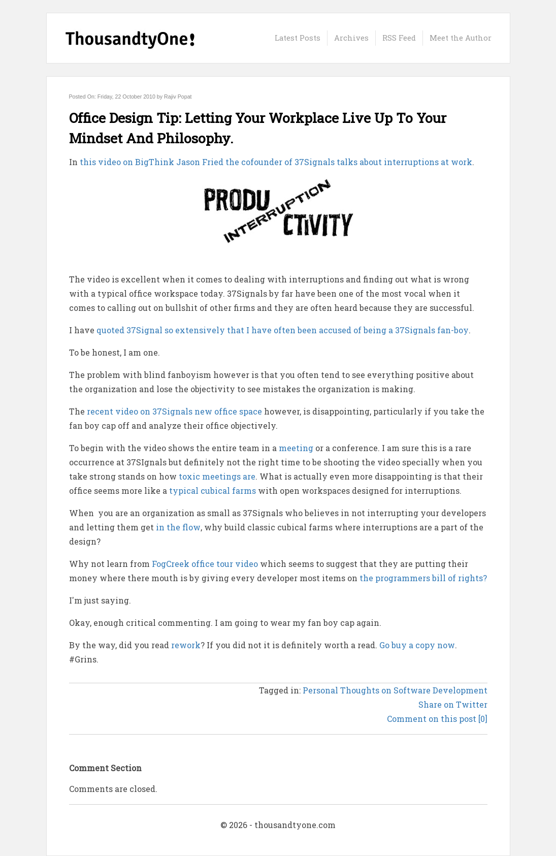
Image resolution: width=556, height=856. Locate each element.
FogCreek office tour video (205, 563)
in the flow (178, 527)
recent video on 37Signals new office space (174, 411)
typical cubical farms (212, 490)
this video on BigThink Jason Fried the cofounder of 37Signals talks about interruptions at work (276, 161)
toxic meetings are (217, 476)
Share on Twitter (452, 704)
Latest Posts (297, 38)
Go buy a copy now (417, 645)
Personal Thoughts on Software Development (395, 690)
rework (186, 645)
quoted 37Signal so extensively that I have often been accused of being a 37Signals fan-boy (282, 330)
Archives (351, 38)
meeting (296, 447)
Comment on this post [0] (437, 718)
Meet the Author (461, 38)
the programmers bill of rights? (423, 578)
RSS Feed (399, 38)
